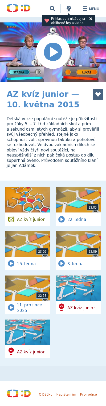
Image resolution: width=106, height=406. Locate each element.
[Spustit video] (53, 52)
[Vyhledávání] (52, 8)
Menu (90, 9)
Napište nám (66, 394)
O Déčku (45, 394)
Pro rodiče (88, 394)
